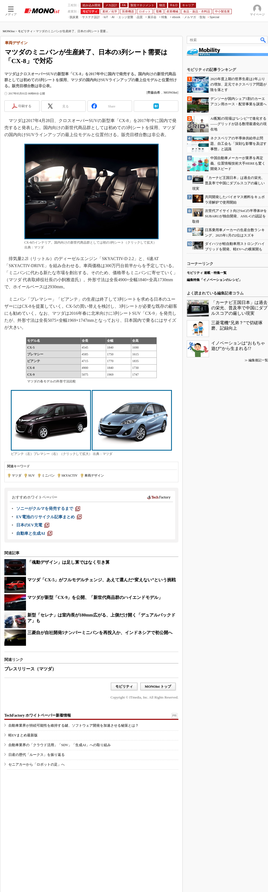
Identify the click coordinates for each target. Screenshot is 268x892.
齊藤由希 (153, 92)
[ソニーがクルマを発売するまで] (48, 508)
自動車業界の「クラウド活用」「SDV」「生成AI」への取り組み (59, 745)
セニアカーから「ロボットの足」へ (36, 764)
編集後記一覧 (258, 360)
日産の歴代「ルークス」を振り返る (36, 755)
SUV (31, 475)
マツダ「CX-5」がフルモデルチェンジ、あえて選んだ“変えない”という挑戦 (101, 580)
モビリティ (25, 31)
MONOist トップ (158, 686)
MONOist (9, 31)
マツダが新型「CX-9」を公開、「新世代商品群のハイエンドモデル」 (95, 597)
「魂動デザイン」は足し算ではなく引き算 (68, 562)
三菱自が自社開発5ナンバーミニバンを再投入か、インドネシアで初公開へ (99, 632)
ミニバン (48, 475)
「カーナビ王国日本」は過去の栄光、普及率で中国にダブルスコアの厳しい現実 (239, 308)
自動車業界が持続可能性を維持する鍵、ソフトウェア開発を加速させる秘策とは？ (73, 725)
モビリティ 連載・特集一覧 (207, 273)
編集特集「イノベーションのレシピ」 (214, 280)
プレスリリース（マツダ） (30, 669)
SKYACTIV (69, 475)
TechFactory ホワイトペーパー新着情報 (37, 715)
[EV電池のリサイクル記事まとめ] (49, 517)
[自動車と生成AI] (34, 533)
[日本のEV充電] (32, 525)
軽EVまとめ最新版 (23, 735)
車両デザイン (94, 475)
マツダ (16, 475)
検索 (263, 40)
